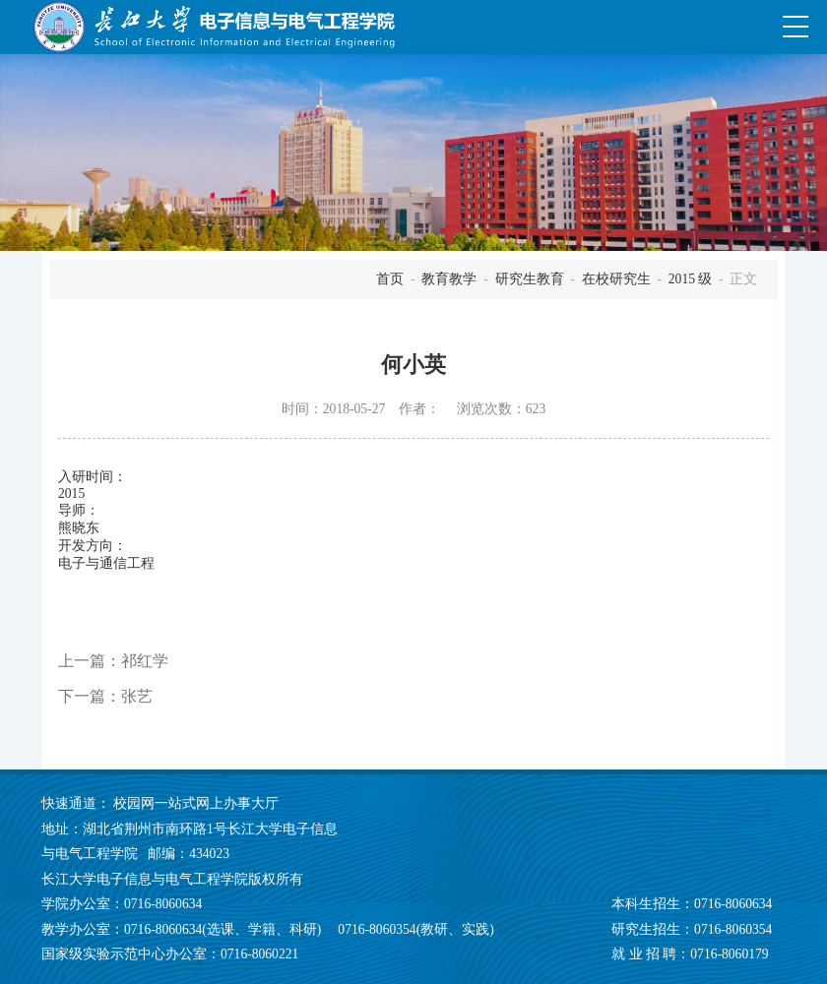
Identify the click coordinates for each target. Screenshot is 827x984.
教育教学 (449, 279)
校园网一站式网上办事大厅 (196, 803)
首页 (390, 279)
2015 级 (690, 279)
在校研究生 (616, 279)
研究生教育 (529, 279)
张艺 (137, 696)
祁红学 (144, 660)
